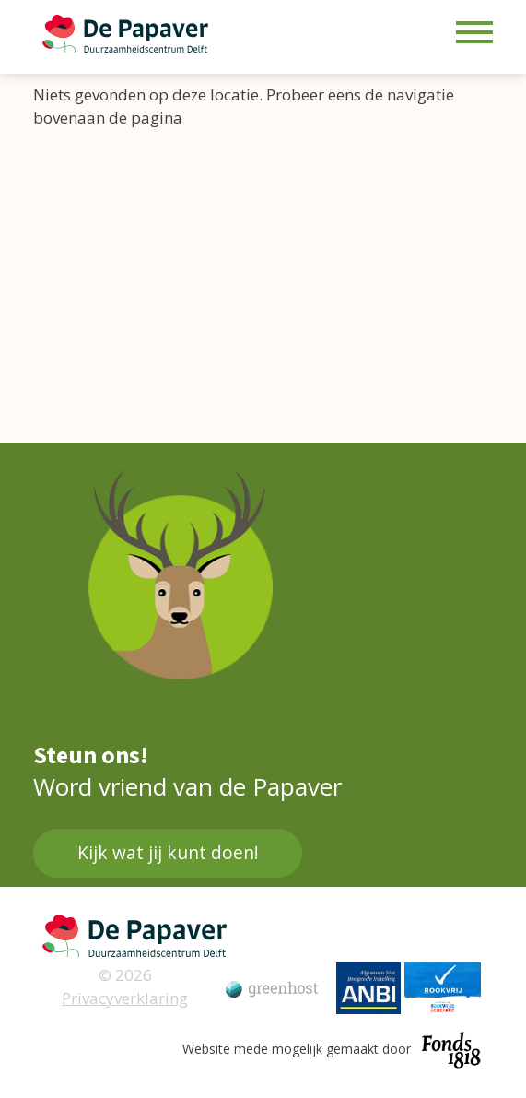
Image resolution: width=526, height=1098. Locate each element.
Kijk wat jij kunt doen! (167, 853)
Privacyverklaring (125, 998)
